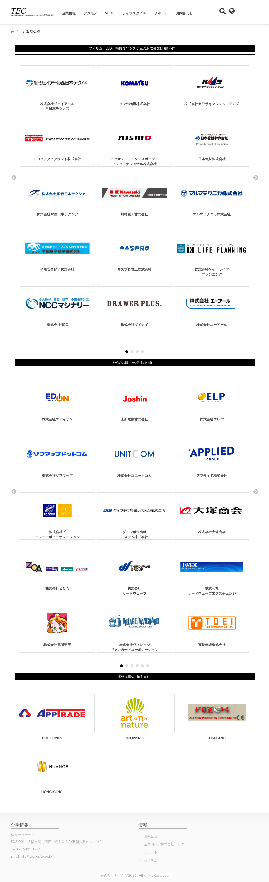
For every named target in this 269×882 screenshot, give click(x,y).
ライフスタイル (134, 13)
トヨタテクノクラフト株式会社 (57, 141)
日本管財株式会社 (211, 141)
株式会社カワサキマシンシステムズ (211, 86)
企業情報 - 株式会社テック (164, 844)
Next (255, 177)
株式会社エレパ (211, 401)
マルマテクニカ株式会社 (211, 196)
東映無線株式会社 (211, 626)
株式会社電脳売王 (57, 626)
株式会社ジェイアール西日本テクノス (57, 89)
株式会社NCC (57, 307)
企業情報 (69, 13)
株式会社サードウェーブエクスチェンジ (211, 572)
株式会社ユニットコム (134, 457)
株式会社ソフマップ (57, 457)
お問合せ (151, 836)
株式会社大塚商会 (211, 514)
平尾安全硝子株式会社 (57, 251)
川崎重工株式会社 (134, 196)
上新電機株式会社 (134, 401)
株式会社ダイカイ (134, 307)
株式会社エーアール (211, 307)
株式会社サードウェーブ (134, 572)
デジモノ (90, 13)
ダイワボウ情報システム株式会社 (134, 516)
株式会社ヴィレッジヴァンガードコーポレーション (134, 629)
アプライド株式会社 (211, 457)
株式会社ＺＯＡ (57, 570)
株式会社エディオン (57, 401)
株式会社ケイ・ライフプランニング (211, 254)
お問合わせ (184, 13)
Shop (109, 13)
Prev (13, 177)
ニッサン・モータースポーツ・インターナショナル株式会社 (134, 144)
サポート (161, 13)
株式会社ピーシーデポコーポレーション (57, 516)
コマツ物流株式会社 (134, 86)
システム (151, 860)
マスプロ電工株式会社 (134, 251)
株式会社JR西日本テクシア (57, 196)
